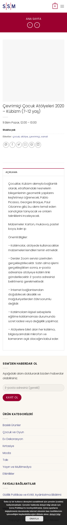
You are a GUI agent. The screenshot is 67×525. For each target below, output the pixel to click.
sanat (44, 136)
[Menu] (62, 6)
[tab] (33, 172)
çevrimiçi (34, 136)
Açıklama (11, 172)
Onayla (34, 518)
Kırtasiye (8, 446)
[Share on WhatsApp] (6, 145)
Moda (7, 453)
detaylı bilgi (55, 514)
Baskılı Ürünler (12, 425)
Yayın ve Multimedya (17, 467)
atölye (24, 136)
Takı (5, 460)
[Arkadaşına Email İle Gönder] (25, 145)
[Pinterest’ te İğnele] (32, 145)
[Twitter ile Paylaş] (19, 145)
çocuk (16, 136)
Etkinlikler (8, 474)
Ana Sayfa (33, 19)
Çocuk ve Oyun (13, 432)
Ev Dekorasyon (13, 439)
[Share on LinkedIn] (38, 145)
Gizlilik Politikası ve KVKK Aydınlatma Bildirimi (32, 495)
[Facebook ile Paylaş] (12, 145)
